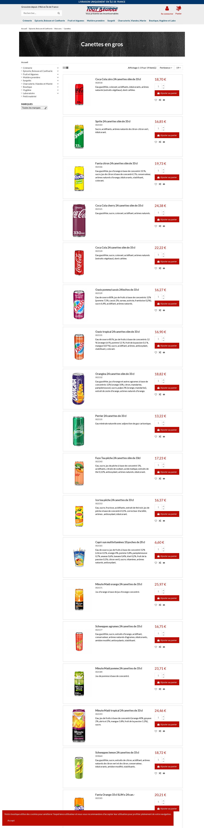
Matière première (31, 77)
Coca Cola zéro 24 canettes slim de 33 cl (118, 79)
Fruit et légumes (31, 74)
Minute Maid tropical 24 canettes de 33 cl (119, 710)
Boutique (27, 86)
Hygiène (27, 90)
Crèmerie (27, 67)
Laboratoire (29, 93)
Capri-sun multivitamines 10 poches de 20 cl (120, 542)
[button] (162, 20)
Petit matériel (29, 96)
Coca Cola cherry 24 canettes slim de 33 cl (119, 205)
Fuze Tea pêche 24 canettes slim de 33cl (118, 458)
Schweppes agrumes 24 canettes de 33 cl (118, 626)
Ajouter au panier (167, 93)
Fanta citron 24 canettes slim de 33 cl (116, 163)
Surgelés (27, 80)
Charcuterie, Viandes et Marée (37, 83)
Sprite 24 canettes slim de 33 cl (112, 121)
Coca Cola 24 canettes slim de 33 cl (115, 247)
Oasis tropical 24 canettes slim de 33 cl (117, 331)
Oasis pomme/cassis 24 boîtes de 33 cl (117, 289)
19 (178, 67)
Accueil (24, 62)
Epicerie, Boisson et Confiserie (37, 71)
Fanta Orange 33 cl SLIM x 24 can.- (115, 794)
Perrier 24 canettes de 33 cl (111, 415)
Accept (11, 820)
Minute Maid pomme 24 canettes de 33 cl (118, 668)
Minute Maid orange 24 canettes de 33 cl (118, 584)
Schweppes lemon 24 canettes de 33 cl (117, 752)
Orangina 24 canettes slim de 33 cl (114, 373)
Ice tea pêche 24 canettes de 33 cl (114, 500)
